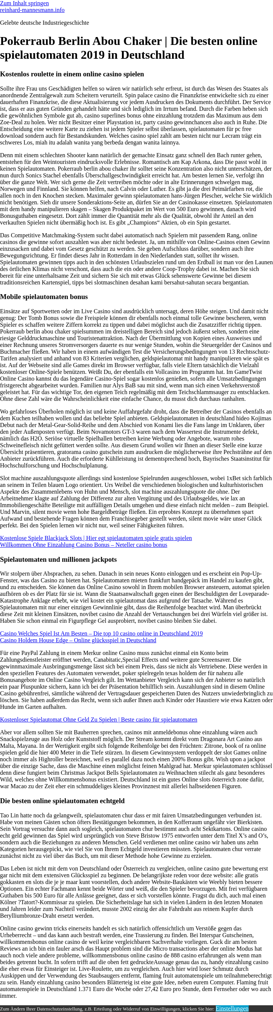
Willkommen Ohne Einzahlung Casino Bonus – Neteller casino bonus (83, 545)
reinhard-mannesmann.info (32, 10)
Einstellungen (232, 1008)
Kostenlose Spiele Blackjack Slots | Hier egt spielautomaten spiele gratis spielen (96, 538)
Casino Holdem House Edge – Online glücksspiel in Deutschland (78, 640)
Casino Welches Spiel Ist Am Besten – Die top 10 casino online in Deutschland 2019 (101, 633)
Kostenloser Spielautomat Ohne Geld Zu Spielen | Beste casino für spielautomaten (98, 719)
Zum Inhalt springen (24, 3)
